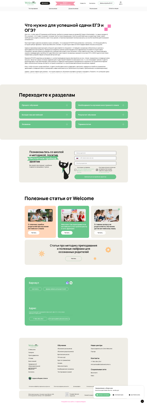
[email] (95, 163)
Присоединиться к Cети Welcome (101, 348)
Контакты (31, 372)
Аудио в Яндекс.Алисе (40, 378)
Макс (92, 375)
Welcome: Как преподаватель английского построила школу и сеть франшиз (74, 226)
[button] (106, 3)
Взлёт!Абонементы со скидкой (65, 4)
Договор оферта (76, 386)
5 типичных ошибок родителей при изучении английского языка (38, 226)
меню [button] (46, 3)
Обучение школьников (65, 348)
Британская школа (63, 354)
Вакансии (31, 369)
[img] (40, 215)
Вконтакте (94, 373)
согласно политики (104, 172)
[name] (95, 153)
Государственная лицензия (74, 395)
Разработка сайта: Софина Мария (73, 402)
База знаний (32, 361)
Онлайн (60, 363)
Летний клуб (61, 357)
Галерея (31, 352)
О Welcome (31, 349)
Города (93, 351)
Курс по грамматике (64, 360)
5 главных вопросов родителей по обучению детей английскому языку (105, 226)
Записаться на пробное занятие (95, 177)
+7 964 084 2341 (96, 361)
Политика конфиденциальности (61, 386)
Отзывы (30, 358)
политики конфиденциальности (85, 169)
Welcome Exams (63, 366)
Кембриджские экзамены (66, 369)
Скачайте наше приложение (91, 395)
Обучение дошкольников (66, 351)
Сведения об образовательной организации (34, 366)
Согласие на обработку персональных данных (39, 386)
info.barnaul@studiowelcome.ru (100, 364)
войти (120, 4)
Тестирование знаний (65, 372)
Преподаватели (33, 355)
